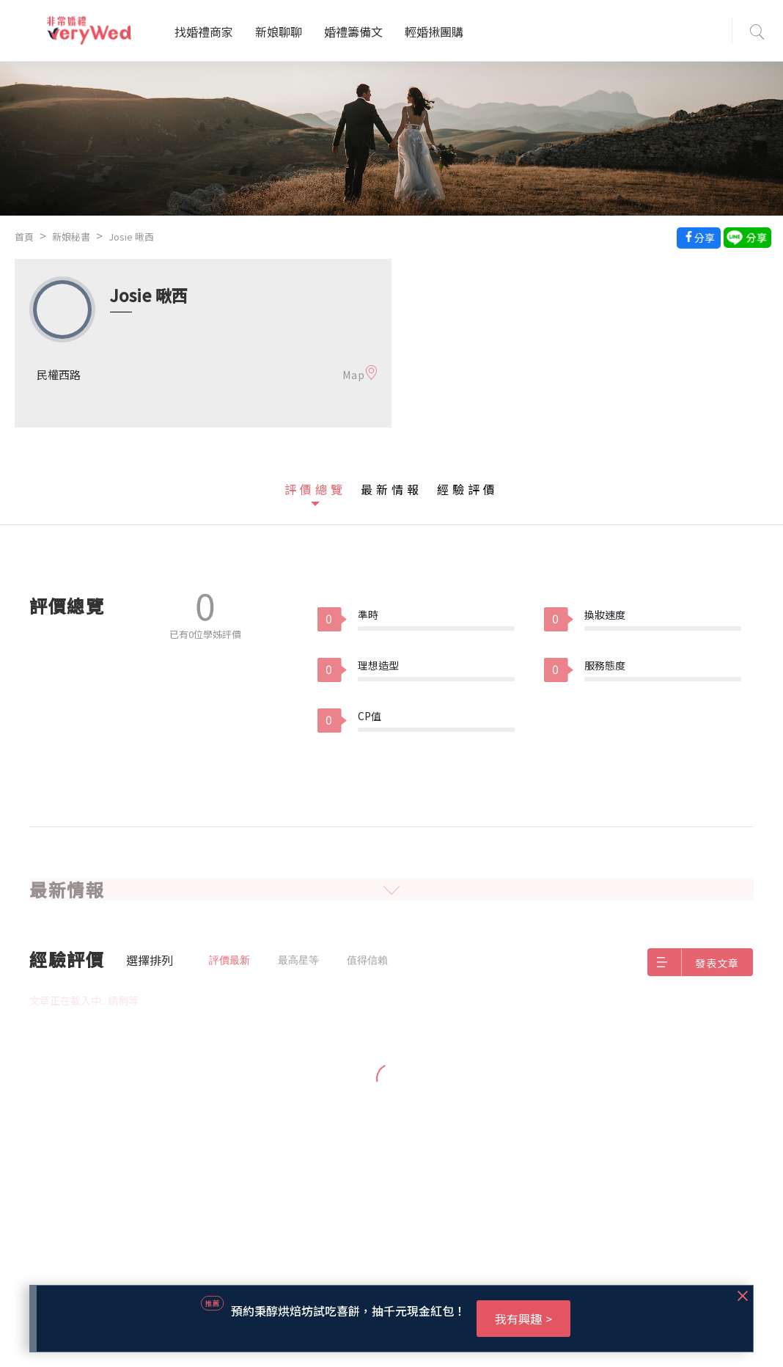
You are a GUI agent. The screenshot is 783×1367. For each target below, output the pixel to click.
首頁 (24, 236)
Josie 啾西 (131, 236)
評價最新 (229, 960)
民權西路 (59, 374)
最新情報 (391, 489)
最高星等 (298, 960)
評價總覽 (315, 489)
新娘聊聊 (278, 31)
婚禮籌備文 (353, 31)
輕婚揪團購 (434, 31)
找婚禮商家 (203, 31)
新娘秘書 (71, 236)
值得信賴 (367, 960)
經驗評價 (468, 489)
